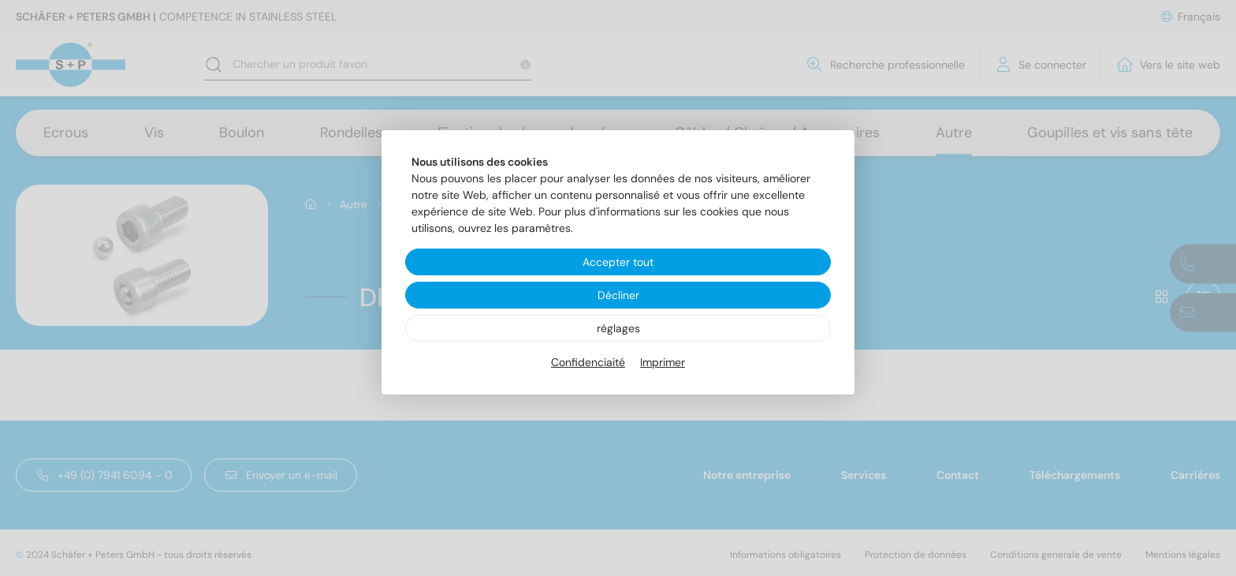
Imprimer (662, 362)
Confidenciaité (588, 362)
